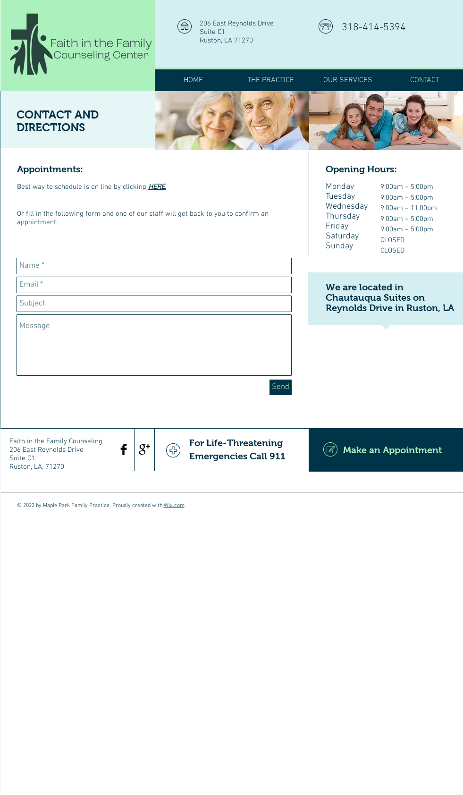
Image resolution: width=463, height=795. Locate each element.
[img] (232, 120)
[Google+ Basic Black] (144, 449)
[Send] (280, 387)
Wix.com (174, 505)
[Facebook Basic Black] (123, 449)
